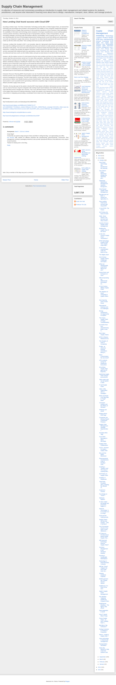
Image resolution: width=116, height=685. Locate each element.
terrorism (98, 143)
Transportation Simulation (103, 644)
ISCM (102, 78)
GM (106, 74)
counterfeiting (99, 115)
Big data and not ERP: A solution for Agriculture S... (104, 197)
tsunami (107, 144)
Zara (102, 109)
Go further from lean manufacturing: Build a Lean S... (104, 327)
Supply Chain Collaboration (103, 444)
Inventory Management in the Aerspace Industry (103, 550)
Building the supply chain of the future (104, 230)
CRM (101, 66)
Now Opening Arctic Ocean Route (103, 301)
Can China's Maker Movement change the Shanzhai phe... (103, 174)
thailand (103, 143)
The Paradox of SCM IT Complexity (103, 342)
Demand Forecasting (102, 41)
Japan (109, 84)
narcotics (111, 129)
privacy (97, 132)
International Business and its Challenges (103, 307)
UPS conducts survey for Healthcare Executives (103, 362)
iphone (101, 125)
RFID (111, 41)
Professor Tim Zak (81, 204)
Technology (109, 36)
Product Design (108, 38)
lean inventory (108, 127)
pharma (103, 131)
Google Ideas (103, 75)
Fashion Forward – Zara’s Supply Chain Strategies (86, 63)
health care (100, 42)
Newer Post (7, 180)
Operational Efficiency (102, 54)
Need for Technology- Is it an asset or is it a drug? (104, 511)
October (101, 160)
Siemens (107, 99)
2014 (99, 155)
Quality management (107, 94)
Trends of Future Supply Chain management (103, 224)
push (97, 134)
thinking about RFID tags (103, 414)
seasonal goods (109, 135)
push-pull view (102, 134)
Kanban (111, 86)
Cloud (97, 50)
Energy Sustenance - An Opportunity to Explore (104, 313)
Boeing (111, 65)
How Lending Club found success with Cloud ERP (103, 204)
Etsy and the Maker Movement (102, 454)
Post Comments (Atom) (39, 186)
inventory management (102, 47)
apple (103, 45)
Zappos (97, 109)
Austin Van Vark (80, 201)
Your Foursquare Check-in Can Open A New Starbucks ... (104, 529)
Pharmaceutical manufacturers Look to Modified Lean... (104, 461)
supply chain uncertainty (102, 141)
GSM (112, 74)
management (104, 128)
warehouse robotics (100, 147)
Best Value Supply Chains (104, 333)
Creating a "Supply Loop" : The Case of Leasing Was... (104, 469)
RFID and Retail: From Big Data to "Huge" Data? (104, 398)
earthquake (110, 115)
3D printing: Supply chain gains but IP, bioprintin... (103, 369)
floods (104, 119)
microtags (98, 129)
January (101, 664)
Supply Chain (102, 58)
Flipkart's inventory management (85, 32)
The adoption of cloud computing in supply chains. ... (104, 294)
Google (97, 75)
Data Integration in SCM (103, 611)
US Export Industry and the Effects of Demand (103, 405)
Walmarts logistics (102, 498)
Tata (106, 105)
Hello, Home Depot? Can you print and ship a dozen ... (104, 218)
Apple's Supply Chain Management (103, 592)
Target (103, 105)
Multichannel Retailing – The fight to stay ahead (104, 606)
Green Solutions (104, 77)
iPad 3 (108, 124)
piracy (107, 131)
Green (97, 77)
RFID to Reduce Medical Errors (104, 337)
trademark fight (100, 144)
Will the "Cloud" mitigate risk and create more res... (103, 569)
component (110, 112)
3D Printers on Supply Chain (103, 474)
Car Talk (106, 66)
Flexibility (102, 74)
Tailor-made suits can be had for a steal (104, 381)
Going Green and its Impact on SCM (104, 274)
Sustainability (109, 44)
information (110, 45)
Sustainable (98, 105)
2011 (97, 64)
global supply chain (104, 121)
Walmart (111, 58)
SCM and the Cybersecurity (103, 516)
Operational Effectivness (104, 53)
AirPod (107, 64)
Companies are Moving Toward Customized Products (104, 420)
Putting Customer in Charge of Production (104, 630)
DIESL (104, 69)
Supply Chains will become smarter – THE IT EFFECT (104, 522)
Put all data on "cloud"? (103, 494)
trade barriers (109, 143)
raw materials (110, 134)
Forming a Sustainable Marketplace (103, 557)
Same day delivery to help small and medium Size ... (104, 651)
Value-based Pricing (101, 107)
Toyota (109, 105)
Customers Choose (102, 490)
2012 (99, 667)
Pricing (103, 93)
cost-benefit (110, 113)
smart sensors (105, 62)
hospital (104, 124)
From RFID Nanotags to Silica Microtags (103, 439)
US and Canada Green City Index (104, 106)
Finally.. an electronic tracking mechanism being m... (103, 349)
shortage (98, 138)
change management (101, 112)
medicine (111, 128)
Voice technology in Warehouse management (104, 640)
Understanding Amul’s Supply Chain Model (86, 119)
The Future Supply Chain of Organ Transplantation (104, 320)
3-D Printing (102, 64)
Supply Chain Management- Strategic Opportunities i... (103, 427)
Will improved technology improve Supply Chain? (104, 542)
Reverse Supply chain (101, 97)
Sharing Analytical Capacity (102, 575)
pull (112, 132)
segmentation (105, 137)
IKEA (112, 51)
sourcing (108, 138)
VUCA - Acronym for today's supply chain (104, 449)
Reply (8, 145)
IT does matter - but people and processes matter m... (104, 504)
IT (105, 78)
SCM (97, 39)
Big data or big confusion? (103, 626)
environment (108, 118)
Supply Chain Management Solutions (104, 102)
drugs (104, 59)
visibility (111, 62)
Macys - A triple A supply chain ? (104, 635)
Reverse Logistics (108, 56)
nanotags (105, 129)
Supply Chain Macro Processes (104, 100)
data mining (105, 115)
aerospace (107, 109)
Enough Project (102, 72)
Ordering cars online (103, 410)
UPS (112, 105)
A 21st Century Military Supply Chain (104, 288)
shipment (111, 137)
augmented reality (100, 110)
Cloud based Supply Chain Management (103, 190)
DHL (101, 69)
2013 (99, 158)
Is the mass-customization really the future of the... (103, 250)
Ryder (108, 97)
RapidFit (98, 96)
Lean (103, 44)
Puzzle (107, 93)
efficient (97, 116)
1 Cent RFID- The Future (104, 209)
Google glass (110, 75)
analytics (98, 45)
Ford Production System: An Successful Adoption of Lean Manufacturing (86, 89)
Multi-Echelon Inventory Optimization (85, 104)
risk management (105, 61)
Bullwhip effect (109, 48)
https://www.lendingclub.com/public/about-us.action (17, 112)
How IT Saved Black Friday (103, 615)
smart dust (102, 138)
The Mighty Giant (104, 254)
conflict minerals (100, 113)
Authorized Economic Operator (103, 65)
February (102, 661)
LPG (107, 88)
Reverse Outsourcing (107, 96)
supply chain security (108, 140)
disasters (98, 59)
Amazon (111, 64)
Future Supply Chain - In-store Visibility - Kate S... (104, 620)
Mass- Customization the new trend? (104, 356)
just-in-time (106, 125)
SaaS (97, 58)
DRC (107, 69)
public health (108, 132)
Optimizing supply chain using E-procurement (104, 375)
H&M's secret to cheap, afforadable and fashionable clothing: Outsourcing (82, 153)
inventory (100, 36)
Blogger (67, 681)
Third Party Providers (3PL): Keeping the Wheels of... (104, 484)
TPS (107, 58)
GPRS (108, 74)
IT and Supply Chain (103, 385)
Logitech (98, 91)
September (102, 657)
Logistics (99, 38)
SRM (103, 99)
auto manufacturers (108, 110)
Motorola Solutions (108, 91)
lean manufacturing (106, 39)
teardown (111, 141)
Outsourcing (98, 93)
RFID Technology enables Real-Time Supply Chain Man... (104, 243)
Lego (112, 90)
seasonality (98, 137)
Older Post (65, 180)
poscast (111, 131)
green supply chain (108, 122)
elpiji (104, 118)
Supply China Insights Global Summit (104, 103)
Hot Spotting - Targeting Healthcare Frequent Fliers (104, 599)
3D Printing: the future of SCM (103, 212)
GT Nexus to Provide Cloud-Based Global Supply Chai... (104, 536)
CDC (97, 66)
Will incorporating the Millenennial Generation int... (104, 280)
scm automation (100, 135)
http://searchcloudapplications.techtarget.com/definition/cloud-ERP (21, 115)
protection (102, 132)
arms (112, 109)
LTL (109, 88)
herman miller (99, 124)
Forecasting (103, 50)
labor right (102, 127)
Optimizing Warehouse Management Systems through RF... (103, 183)
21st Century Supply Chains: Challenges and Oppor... (104, 259)
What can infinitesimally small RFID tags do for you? (103, 267)
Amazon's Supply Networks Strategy (86, 47)
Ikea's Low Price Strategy (81, 77)
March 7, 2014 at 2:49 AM (22, 131)
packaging (98, 131)
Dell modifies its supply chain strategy (86, 169)
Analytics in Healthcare (103, 478)
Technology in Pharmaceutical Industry (104, 562)
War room (110, 107)
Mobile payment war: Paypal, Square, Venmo (103, 581)
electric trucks (104, 116)
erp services (10, 137)
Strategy (111, 99)
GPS (108, 50)
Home (36, 180)
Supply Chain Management (21, 6)
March (101, 659)
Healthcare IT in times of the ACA (103, 587)
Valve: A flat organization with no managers (103, 391)
